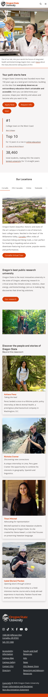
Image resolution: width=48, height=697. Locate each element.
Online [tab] (28, 188)
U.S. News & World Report (15, 146)
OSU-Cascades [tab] (17, 188)
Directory (6, 670)
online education (33, 142)
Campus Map (8, 658)
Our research (10, 299)
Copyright (6, 683)
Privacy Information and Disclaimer (17, 686)
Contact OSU (8, 666)
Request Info (26, 104)
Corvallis (22, 236)
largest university (13, 161)
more (38, 62)
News (25, 662)
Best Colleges (10, 130)
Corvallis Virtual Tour (14, 255)
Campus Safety (8, 662)
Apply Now (9, 104)
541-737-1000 (8, 642)
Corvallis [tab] (5, 188)
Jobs (25, 658)
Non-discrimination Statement (15, 689)
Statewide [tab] (38, 188)
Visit (7, 111)
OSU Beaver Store (31, 666)
